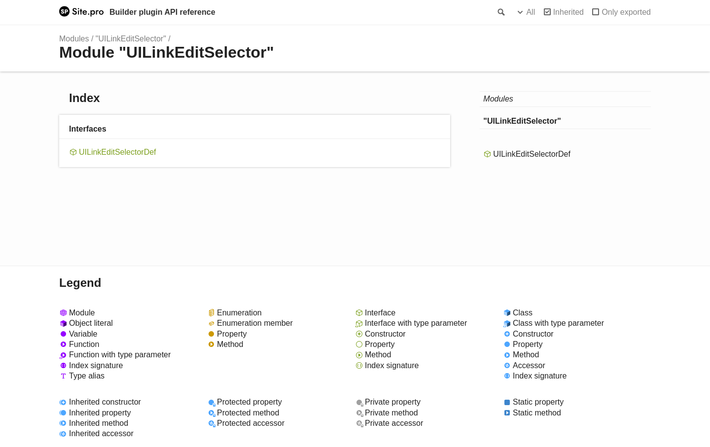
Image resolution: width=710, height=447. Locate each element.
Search (500, 12)
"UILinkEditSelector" (131, 38)
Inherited (568, 12)
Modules (74, 38)
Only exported (626, 12)
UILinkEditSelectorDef (117, 152)
